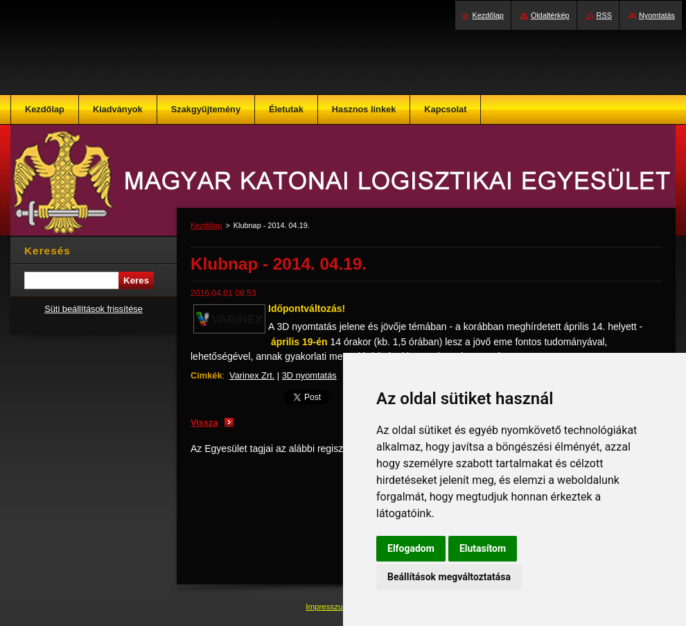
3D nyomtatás (309, 375)
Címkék (206, 375)
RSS (604, 15)
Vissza (204, 422)
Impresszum (328, 606)
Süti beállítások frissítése (93, 309)
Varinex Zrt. (251, 375)
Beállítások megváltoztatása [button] (449, 576)
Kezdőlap (206, 225)
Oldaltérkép (550, 15)
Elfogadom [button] (410, 548)
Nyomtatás (657, 15)
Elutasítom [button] (482, 548)
